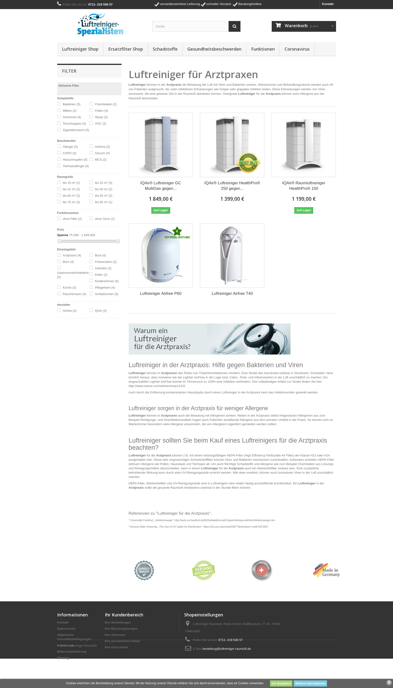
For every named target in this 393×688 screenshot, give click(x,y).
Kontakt (327, 4)
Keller (101, 274)
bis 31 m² (71, 189)
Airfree (70, 310)
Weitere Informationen (310, 683)
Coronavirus (297, 49)
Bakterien (71, 104)
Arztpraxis (72, 255)
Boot (100, 255)
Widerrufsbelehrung (72, 651)
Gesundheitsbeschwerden (214, 49)
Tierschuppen (74, 123)
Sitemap (63, 658)
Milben (70, 110)
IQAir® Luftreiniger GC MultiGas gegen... (160, 186)
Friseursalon (106, 262)
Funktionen (263, 49)
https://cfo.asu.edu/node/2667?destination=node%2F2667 (235, 526)
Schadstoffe (165, 49)
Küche (69, 287)
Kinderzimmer (107, 281)
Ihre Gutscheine (116, 647)
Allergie (70, 146)
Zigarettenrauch (76, 130)
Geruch (102, 153)
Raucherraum (74, 294)
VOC (100, 123)
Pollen (101, 110)
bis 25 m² (103, 183)
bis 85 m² (103, 202)
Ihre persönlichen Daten (122, 641)
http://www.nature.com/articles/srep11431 (157, 386)
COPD (69, 153)
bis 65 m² (103, 195)
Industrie (103, 268)
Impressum (65, 645)
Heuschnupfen (75, 159)
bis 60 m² (71, 195)
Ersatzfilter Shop (125, 49)
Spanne (62, 235)
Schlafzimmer (106, 294)
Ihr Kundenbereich (124, 615)
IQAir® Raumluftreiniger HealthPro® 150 (303, 186)
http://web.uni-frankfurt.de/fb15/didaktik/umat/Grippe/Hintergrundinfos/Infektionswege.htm (225, 520)
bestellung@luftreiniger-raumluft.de (227, 649)
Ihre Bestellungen (118, 622)
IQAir (101, 310)
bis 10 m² (71, 183)
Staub (101, 117)
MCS (100, 159)
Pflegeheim (105, 287)
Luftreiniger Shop (80, 49)
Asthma (102, 146)
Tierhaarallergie (76, 166)
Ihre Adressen (115, 635)
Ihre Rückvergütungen (121, 628)
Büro (68, 262)
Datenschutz (66, 628)
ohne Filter (72, 219)
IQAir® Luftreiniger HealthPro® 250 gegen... (232, 186)
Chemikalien (106, 104)
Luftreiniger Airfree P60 (161, 293)
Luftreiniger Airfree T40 (232, 293)
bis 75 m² (71, 202)
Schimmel (72, 117)
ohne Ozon (105, 219)
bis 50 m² (103, 189)
